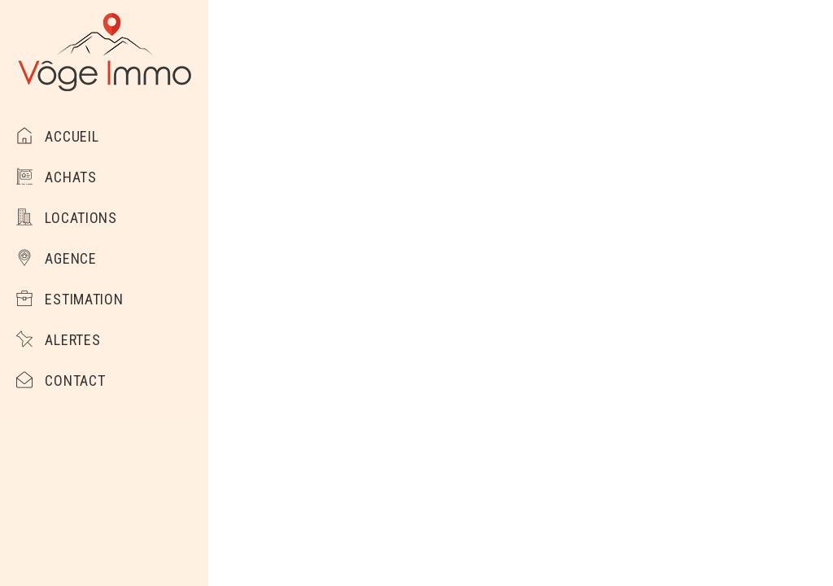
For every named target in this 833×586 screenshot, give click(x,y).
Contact (60, 380)
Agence (56, 258)
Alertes (58, 339)
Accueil (57, 136)
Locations (66, 217)
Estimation (69, 299)
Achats (56, 177)
